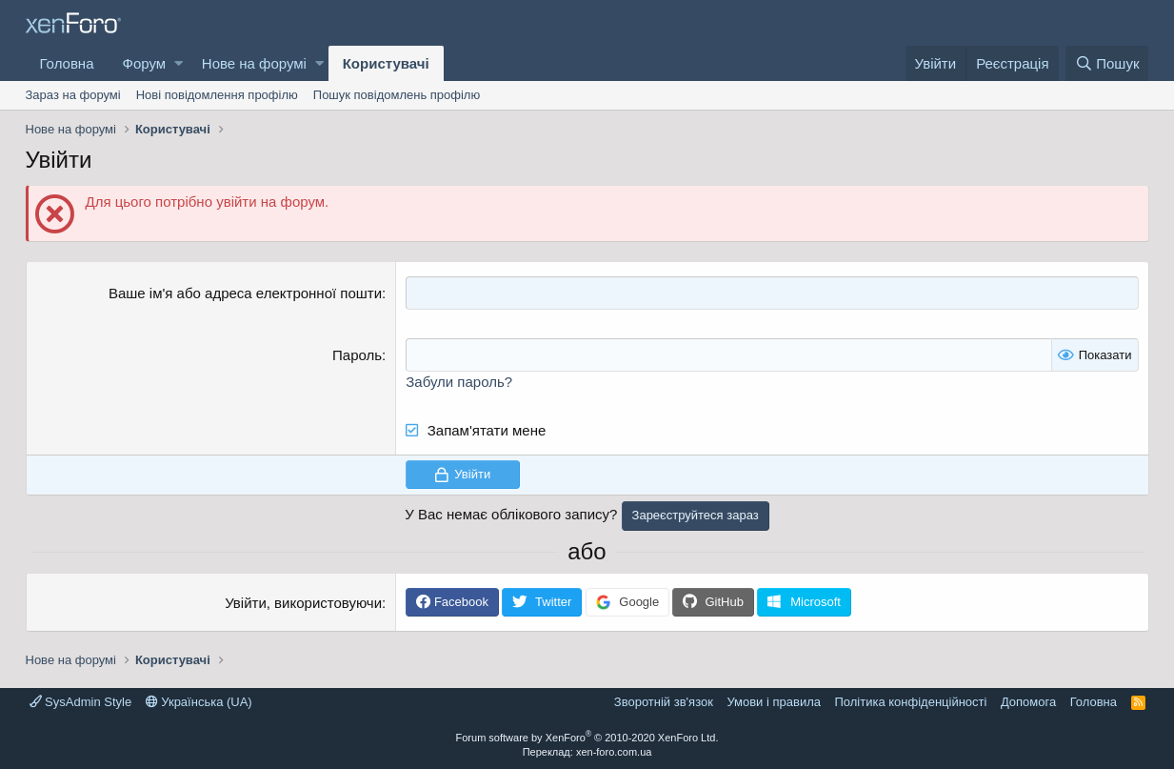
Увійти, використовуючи (303, 603)
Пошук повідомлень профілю (396, 95)
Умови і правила (773, 702)
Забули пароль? (459, 382)
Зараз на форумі (73, 95)
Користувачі (386, 63)
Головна (67, 63)
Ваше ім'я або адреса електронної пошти (245, 293)
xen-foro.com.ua (613, 752)
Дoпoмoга (1028, 702)
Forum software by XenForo (587, 737)
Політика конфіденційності (910, 702)
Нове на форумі (254, 63)
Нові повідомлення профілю (217, 95)
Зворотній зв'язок (663, 702)
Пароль (357, 355)
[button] (178, 63)
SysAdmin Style (81, 702)
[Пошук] (1106, 63)
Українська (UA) (199, 702)
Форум (145, 63)
